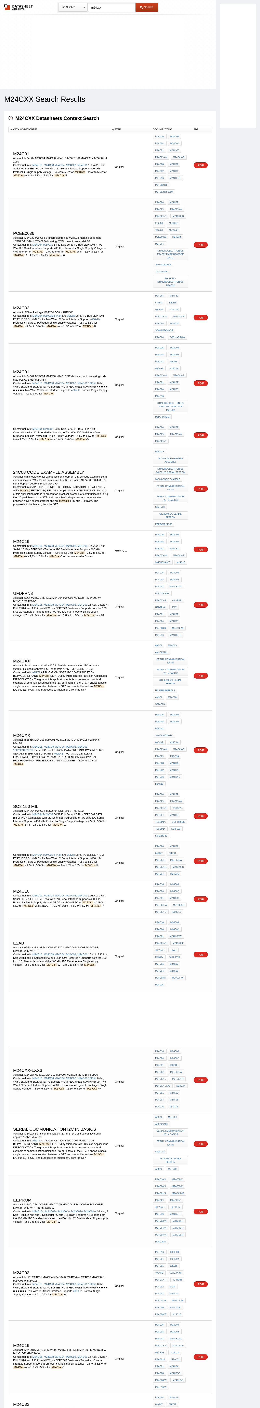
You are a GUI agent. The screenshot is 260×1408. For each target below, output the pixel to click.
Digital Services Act (169, 1394)
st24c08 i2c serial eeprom (171, 448)
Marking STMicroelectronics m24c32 (171, 254)
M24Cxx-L (160, 911)
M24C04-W (161, 1032)
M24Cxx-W (161, 153)
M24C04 (173, 164)
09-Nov (159, 802)
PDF (201, 158)
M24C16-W (161, 1043)
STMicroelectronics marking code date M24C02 (171, 356)
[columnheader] (59, 129)
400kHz (95, 285)
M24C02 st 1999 (164, 180)
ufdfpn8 (175, 517)
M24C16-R (174, 169)
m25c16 (173, 639)
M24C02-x (77, 1019)
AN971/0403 (161, 947)
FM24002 (174, 1321)
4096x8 (159, 211)
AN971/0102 (161, 559)
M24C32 (48, 224)
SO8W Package (164, 294)
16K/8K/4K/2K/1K (23, 636)
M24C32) (172, 211)
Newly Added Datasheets (63, 1394)
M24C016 (160, 1138)
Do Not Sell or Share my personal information (128, 1394)
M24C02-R (174, 1021)
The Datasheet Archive (18, 7)
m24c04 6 (174, 656)
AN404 (158, 1259)
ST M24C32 (161, 703)
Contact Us (190, 1394)
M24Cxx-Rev (162, 512)
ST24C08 (160, 441)
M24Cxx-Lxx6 (162, 916)
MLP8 (172, 1080)
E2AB (172, 796)
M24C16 (159, 169)
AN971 (36, 575)
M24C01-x (90, 1019)
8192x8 (159, 206)
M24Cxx (173, 147)
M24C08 (49, 158)
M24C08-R (174, 534)
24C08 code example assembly (171, 402)
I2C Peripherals (165, 592)
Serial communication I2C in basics (171, 434)
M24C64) (172, 206)
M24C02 (159, 164)
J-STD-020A (161, 246)
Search (146, 7)
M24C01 (82, 158)
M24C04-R (177, 1027)
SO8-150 (174, 698)
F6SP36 (173, 933)
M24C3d (173, 734)
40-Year (176, 1074)
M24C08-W (161, 539)
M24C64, (159, 289)
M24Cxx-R (177, 153)
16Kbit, (92, 337)
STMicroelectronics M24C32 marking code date (171, 231)
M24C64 (37, 224)
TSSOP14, (160, 692)
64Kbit (57, 282)
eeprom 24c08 (163, 456)
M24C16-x (38, 1019)
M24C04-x (64, 1019)
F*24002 (172, 1326)
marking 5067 (163, 1228)
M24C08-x (51, 1019)
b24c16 (159, 661)
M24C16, (37, 158)
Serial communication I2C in (171, 425)
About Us (205, 1394)
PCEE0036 (160, 217)
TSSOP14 (177, 681)
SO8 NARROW (162, 300)
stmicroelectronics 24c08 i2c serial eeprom (171, 411)
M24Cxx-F (179, 512)
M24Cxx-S (177, 200)
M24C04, (60, 158)
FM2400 (159, 1326)
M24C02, (71, 158)
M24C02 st (161, 175)
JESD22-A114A (163, 240)
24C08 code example (167, 418)
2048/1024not (162, 486)
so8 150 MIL (177, 692)
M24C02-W (161, 1027)
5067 (157, 523)
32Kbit (71, 282)
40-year (160, 517)
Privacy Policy (90, 1394)
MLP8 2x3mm (162, 365)
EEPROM (174, 1016)
